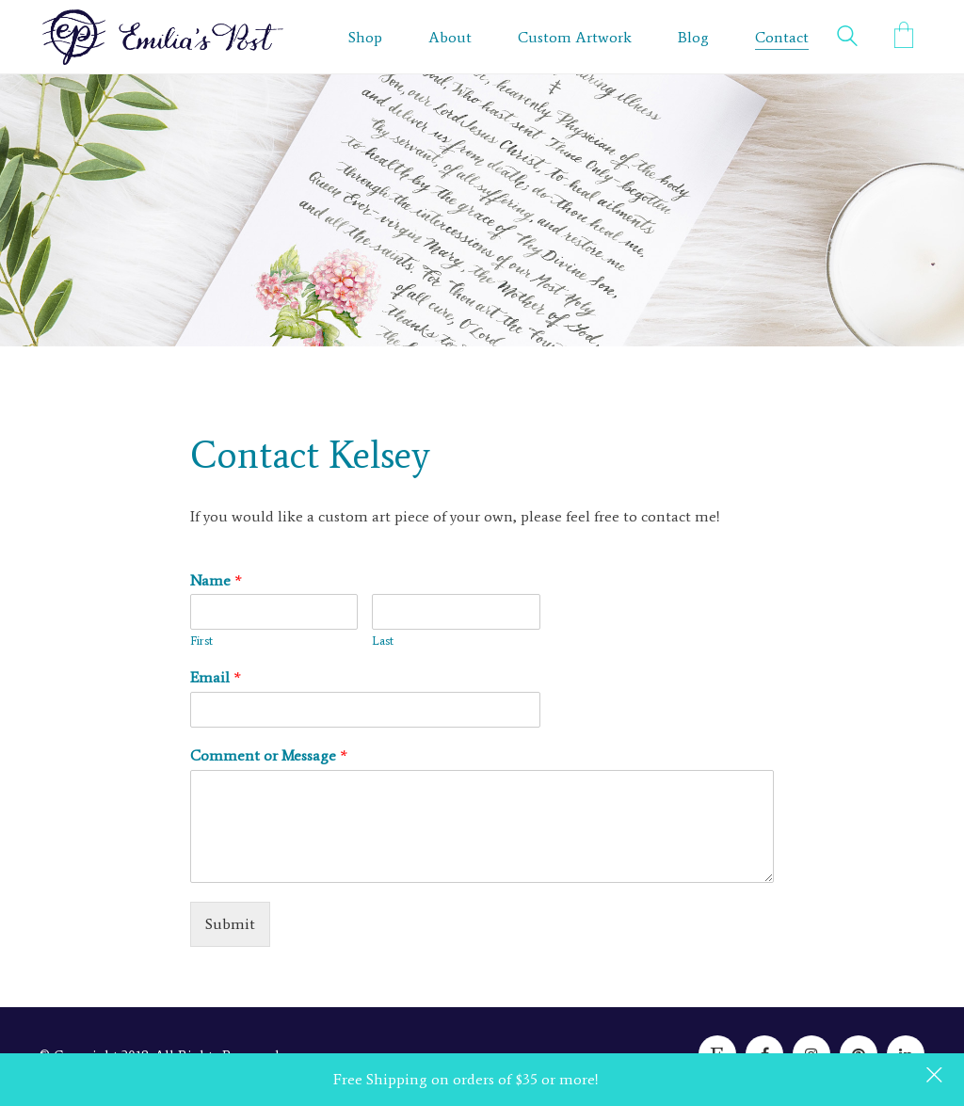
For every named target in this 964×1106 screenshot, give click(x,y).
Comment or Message (268, 755)
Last (383, 640)
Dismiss (935, 1076)
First (201, 640)
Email (215, 677)
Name (216, 580)
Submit (230, 924)
